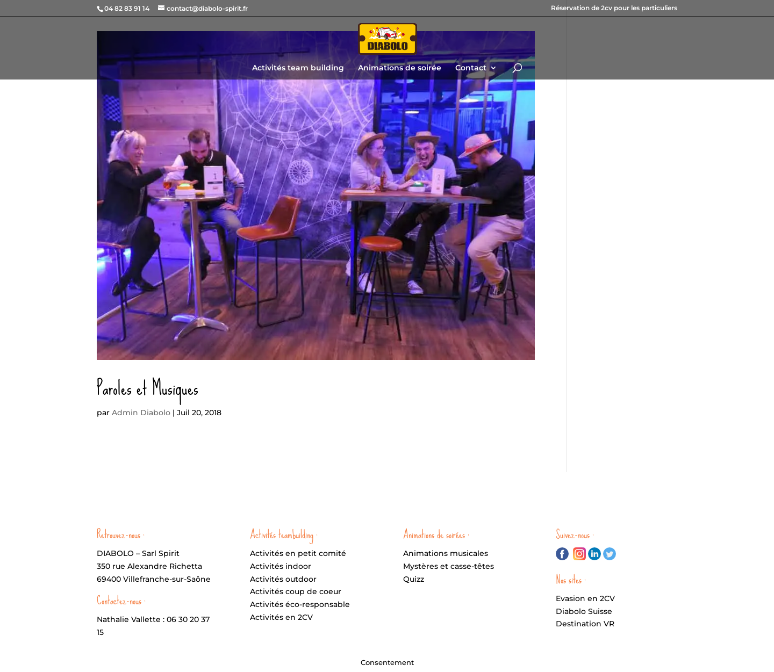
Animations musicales (445, 553)
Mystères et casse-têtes (448, 566)
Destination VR (585, 623)
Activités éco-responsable (300, 604)
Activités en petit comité (298, 553)
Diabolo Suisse (584, 611)
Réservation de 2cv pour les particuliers (614, 8)
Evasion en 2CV (585, 598)
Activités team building (298, 68)
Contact (470, 68)
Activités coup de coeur (295, 591)
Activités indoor (280, 566)
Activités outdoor (283, 579)
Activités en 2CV (281, 617)
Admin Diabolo (141, 412)
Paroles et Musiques (147, 388)
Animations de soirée (399, 68)
